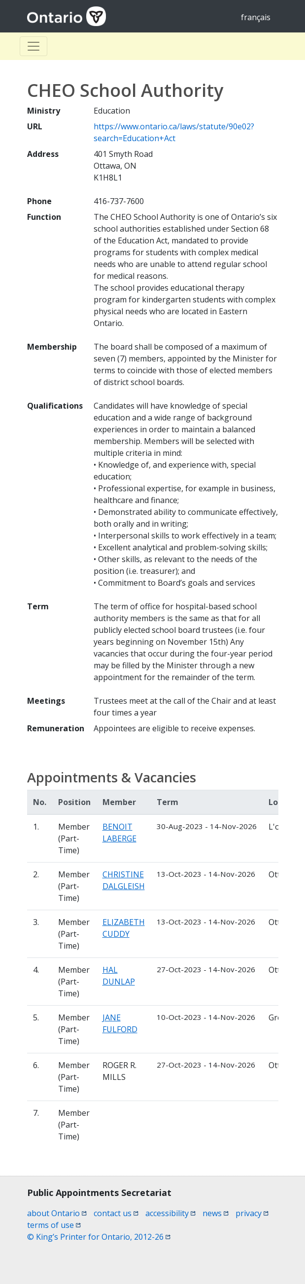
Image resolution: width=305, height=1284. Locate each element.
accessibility (170, 1213)
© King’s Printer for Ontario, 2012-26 (98, 1236)
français (256, 17)
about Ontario (57, 1213)
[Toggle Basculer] (33, 46)
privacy (252, 1213)
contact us (116, 1213)
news (216, 1213)
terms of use (54, 1225)
